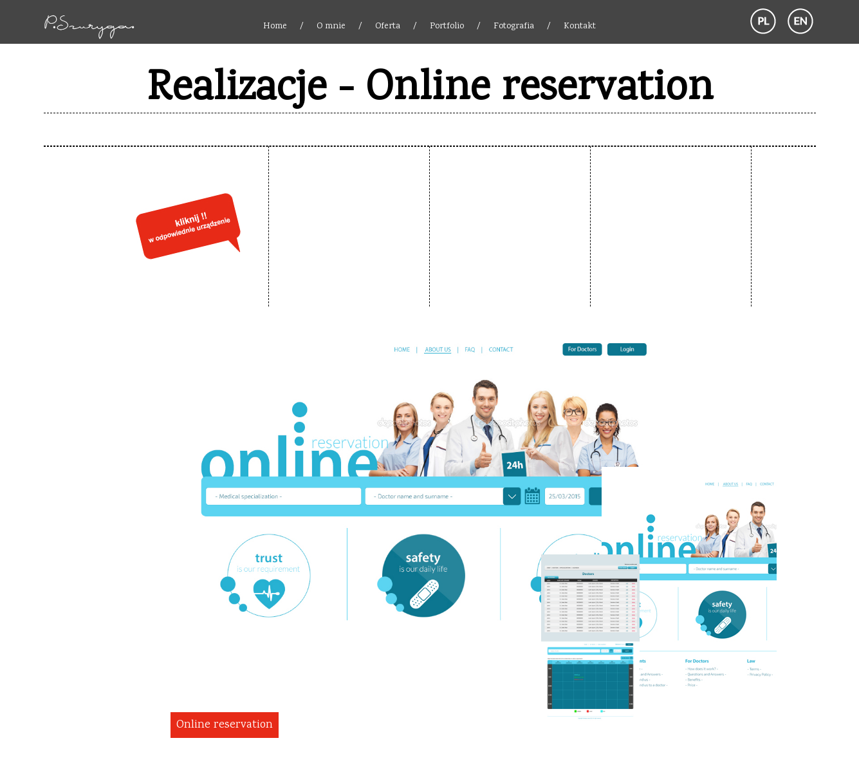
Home (275, 26)
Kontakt (580, 26)
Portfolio (447, 26)
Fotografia (514, 26)
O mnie (331, 26)
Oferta (387, 26)
